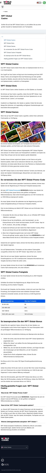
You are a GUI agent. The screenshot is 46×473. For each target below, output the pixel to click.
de (40, 2)
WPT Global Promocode (13, 190)
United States (7, 447)
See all (2, 7)
